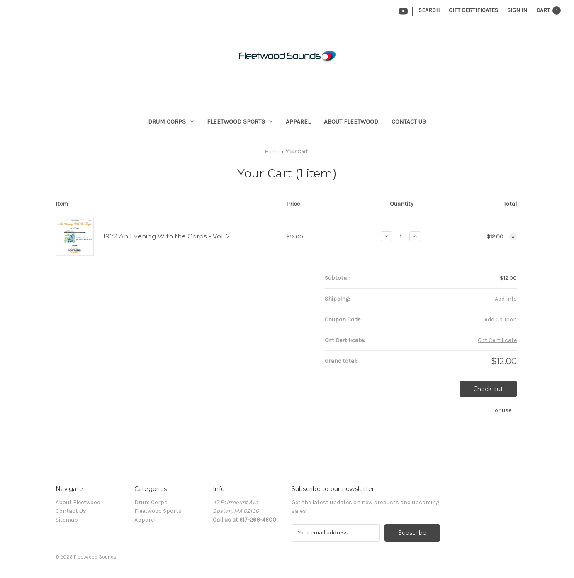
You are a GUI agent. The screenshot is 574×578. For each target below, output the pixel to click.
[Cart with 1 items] (548, 10)
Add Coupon (500, 319)
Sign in (517, 10)
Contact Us (409, 121)
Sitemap (67, 519)
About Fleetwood (351, 121)
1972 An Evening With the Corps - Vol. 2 (166, 236)
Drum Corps (171, 121)
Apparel (298, 121)
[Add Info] (506, 298)
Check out (488, 389)
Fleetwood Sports (240, 121)
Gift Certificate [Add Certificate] (497, 340)
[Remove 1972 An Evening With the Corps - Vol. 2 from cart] (513, 236)
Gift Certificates (473, 10)
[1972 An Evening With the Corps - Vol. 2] (401, 236)
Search (429, 10)
